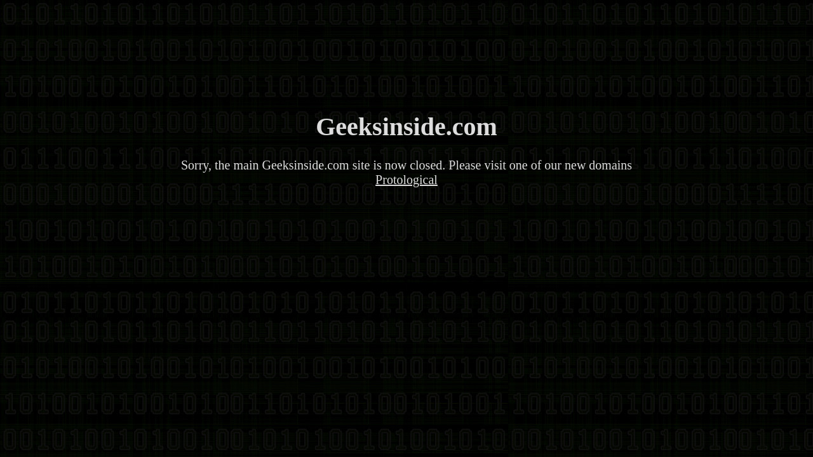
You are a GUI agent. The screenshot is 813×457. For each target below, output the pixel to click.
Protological (406, 180)
